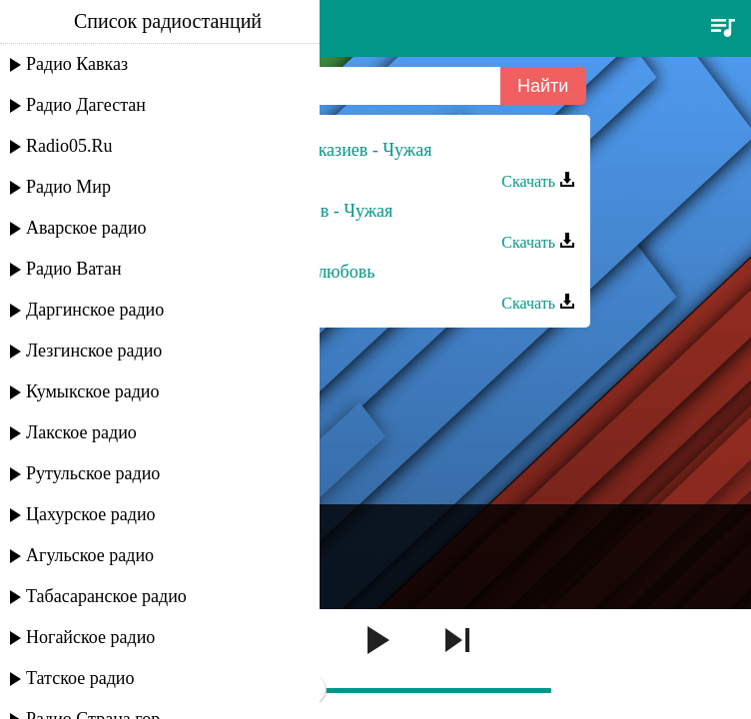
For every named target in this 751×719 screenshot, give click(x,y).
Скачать (538, 181)
